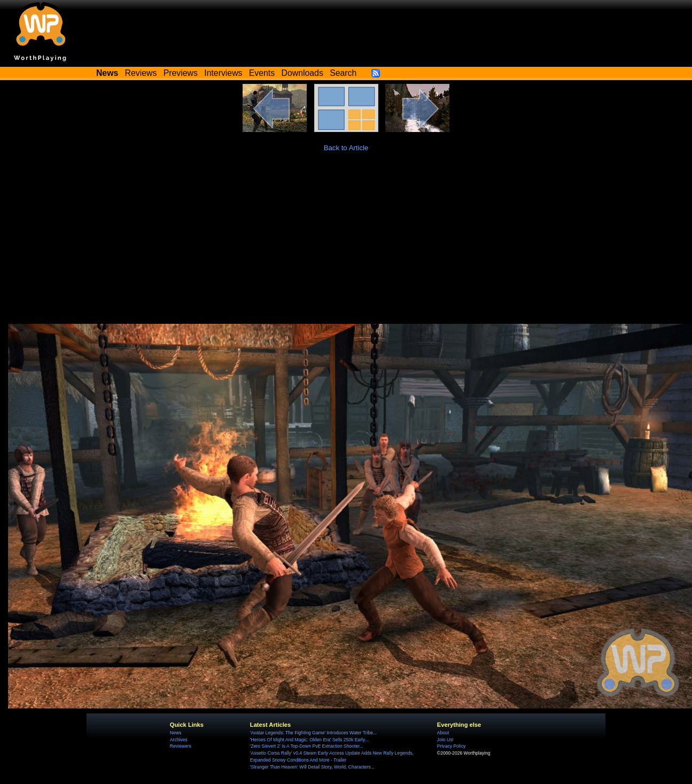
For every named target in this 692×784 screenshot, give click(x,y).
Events (262, 72)
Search (343, 72)
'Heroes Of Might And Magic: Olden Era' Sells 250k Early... (309, 739)
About (443, 732)
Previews (181, 72)
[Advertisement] (346, 244)
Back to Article (346, 148)
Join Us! (445, 739)
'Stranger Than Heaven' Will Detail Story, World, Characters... (312, 767)
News (175, 732)
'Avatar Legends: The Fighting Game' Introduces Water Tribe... (313, 732)
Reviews (141, 72)
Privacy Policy (451, 746)
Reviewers (180, 746)
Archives (179, 739)
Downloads (302, 72)
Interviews (223, 72)
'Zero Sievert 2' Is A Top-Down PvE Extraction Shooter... (306, 746)
